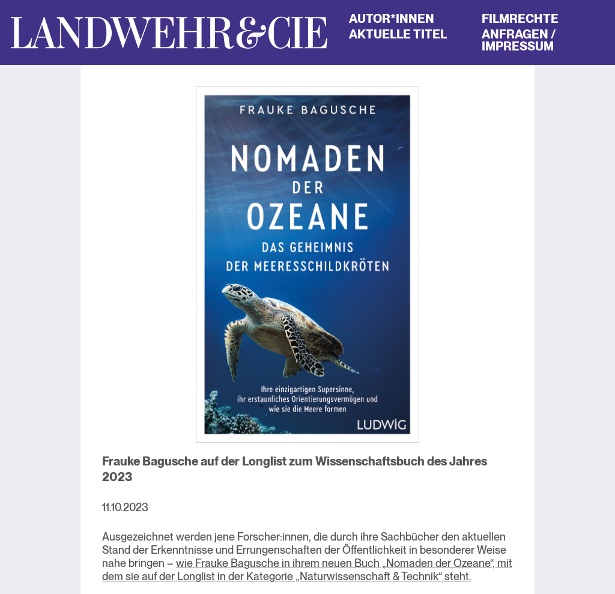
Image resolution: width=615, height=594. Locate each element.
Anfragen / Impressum (519, 40)
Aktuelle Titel (398, 34)
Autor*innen (391, 18)
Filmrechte (520, 18)
